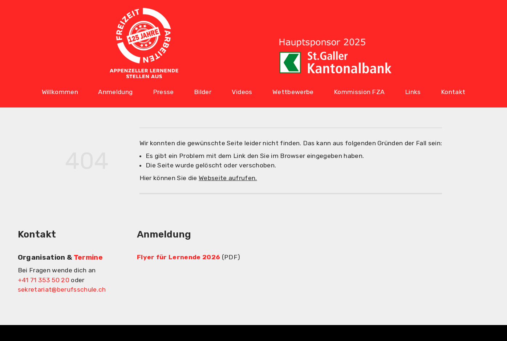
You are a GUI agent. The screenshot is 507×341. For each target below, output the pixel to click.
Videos (242, 92)
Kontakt (453, 92)
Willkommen (60, 92)
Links (413, 92)
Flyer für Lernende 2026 (178, 257)
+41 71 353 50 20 (43, 280)
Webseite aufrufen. (228, 178)
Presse (163, 92)
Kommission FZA (359, 92)
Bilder (202, 92)
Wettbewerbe (293, 92)
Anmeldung (115, 92)
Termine (88, 257)
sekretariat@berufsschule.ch (62, 289)
